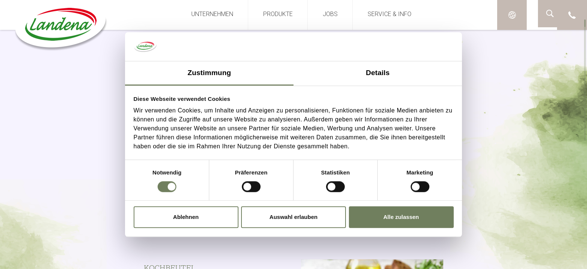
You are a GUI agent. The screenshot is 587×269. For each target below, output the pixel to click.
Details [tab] (378, 73)
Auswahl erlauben (293, 217)
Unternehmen (212, 14)
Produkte (278, 14)
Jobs (330, 14)
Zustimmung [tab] (209, 73)
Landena (59, 28)
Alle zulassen (401, 217)
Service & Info (389, 14)
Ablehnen (185, 217)
